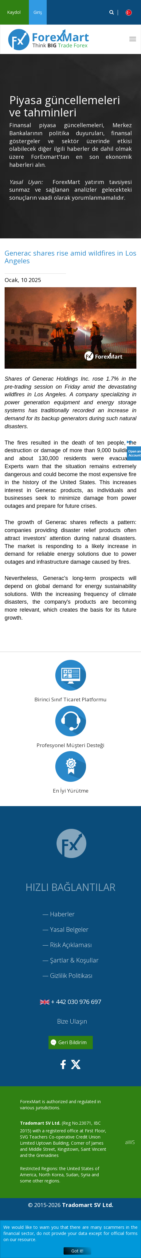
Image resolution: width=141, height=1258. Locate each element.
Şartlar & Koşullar (74, 960)
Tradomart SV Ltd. (40, 1123)
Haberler (62, 914)
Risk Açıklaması (71, 945)
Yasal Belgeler (69, 929)
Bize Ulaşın (71, 1021)
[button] (128, 12)
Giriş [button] (37, 12)
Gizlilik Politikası (71, 975)
